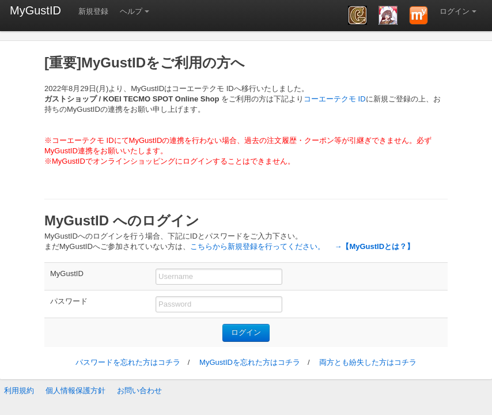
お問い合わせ (139, 390)
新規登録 (93, 11)
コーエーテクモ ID (335, 99)
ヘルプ (131, 11)
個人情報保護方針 (75, 390)
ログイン (455, 11)
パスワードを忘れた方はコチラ (127, 362)
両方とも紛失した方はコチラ (368, 362)
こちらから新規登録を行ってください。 (257, 246)
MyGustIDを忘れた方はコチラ (249, 362)
